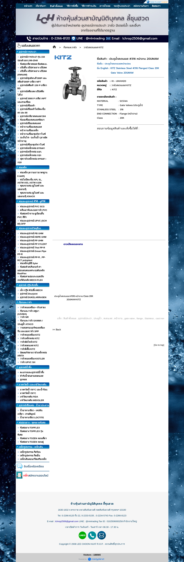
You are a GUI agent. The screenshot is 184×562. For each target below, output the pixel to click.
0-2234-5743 (102, 515)
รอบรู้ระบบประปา (122, 6)
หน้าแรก (28, 6)
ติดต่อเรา (156, 6)
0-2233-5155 (87, 515)
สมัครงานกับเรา (141, 6)
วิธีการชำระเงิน (89, 6)
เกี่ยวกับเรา (41, 6)
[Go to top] (159, 345)
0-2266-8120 (68, 515)
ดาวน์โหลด (105, 6)
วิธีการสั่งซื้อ (72, 6)
